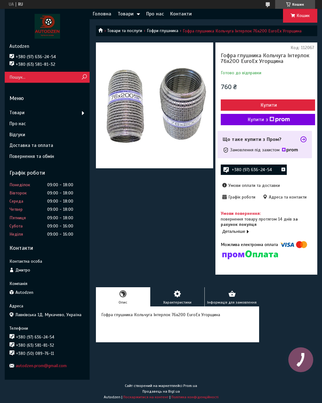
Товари (126, 14)
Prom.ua (190, 385)
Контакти (181, 14)
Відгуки (17, 134)
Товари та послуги (124, 30)
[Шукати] (84, 77)
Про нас (155, 14)
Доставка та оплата (31, 145)
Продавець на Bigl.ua (161, 391)
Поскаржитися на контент (146, 397)
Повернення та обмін (31, 156)
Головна (102, 14)
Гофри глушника (162, 30)
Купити (269, 105)
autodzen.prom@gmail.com (41, 365)
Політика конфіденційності (195, 397)
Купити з (269, 119)
